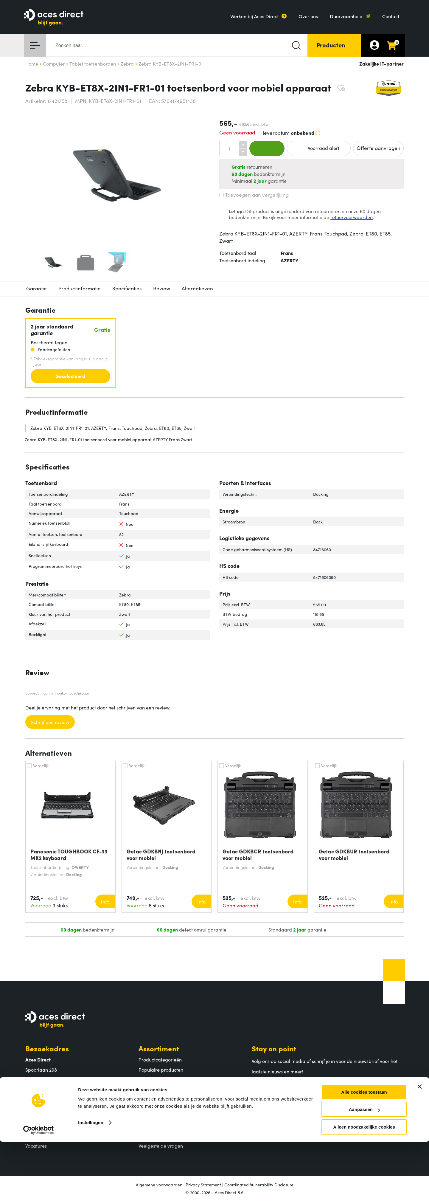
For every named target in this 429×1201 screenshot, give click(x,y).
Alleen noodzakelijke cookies (364, 1186)
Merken (147, 1079)
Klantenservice (164, 1104)
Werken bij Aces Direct (254, 16)
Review (161, 288)
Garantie (36, 288)
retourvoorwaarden (351, 217)
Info (105, 901)
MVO (30, 1135)
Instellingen (90, 1181)
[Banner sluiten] (420, 1146)
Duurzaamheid (346, 16)
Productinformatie (79, 288)
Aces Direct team (43, 1125)
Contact (390, 16)
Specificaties (127, 288)
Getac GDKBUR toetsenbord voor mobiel (354, 854)
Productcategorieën (160, 1059)
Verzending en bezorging (166, 1125)
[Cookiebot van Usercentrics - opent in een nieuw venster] (39, 1189)
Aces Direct (44, 1104)
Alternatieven (197, 288)
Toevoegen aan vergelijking (254, 194)
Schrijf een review (50, 722)
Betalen (147, 1115)
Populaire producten (161, 1069)
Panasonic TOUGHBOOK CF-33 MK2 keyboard (69, 854)
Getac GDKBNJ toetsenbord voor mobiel (161, 854)
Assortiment (159, 1048)
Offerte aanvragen (378, 147)
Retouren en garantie (162, 1135)
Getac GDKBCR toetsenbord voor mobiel (258, 854)
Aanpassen (364, 1168)
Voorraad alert (318, 148)
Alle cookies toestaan (364, 1151)
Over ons (308, 16)
